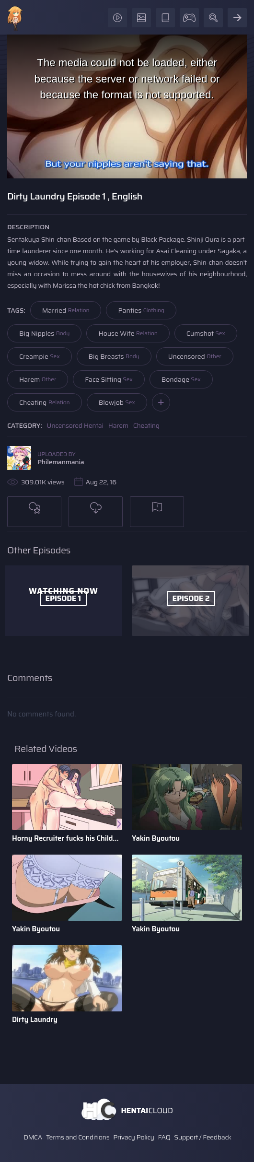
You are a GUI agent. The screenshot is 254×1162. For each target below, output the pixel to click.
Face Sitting (109, 379)
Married (66, 310)
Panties (141, 310)
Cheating (44, 402)
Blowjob (117, 402)
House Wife (127, 333)
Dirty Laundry (35, 1019)
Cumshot (205, 333)
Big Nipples (44, 333)
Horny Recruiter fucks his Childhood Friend (67, 838)
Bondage (181, 379)
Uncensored (194, 356)
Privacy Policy (133, 1137)
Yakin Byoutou (156, 838)
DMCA (32, 1137)
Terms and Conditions (77, 1137)
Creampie (39, 356)
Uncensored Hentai (75, 425)
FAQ (164, 1137)
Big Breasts (114, 356)
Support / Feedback (202, 1137)
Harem (37, 379)
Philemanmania (60, 462)
